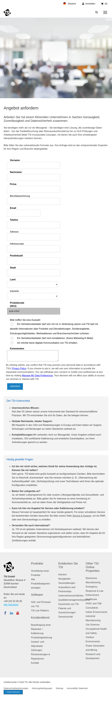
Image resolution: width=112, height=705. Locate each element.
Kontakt (35, 663)
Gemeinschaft (65, 616)
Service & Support (81, 515)
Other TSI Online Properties (93, 567)
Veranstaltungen (66, 583)
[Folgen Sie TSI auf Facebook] (5, 613)
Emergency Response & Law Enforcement (94, 590)
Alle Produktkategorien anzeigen (40, 583)
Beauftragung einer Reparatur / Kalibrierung (41, 629)
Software (37, 594)
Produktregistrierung (41, 637)
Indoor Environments (96, 612)
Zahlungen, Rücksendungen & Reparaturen (40, 654)
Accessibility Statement (77, 688)
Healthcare (91, 599)
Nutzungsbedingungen (42, 688)
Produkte (37, 563)
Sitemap (59, 688)
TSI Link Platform (40, 610)
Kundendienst (40, 617)
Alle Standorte (11, 604)
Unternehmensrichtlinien (71, 595)
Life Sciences (93, 624)
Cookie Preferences (14, 692)
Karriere (62, 574)
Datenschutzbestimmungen (16, 688)
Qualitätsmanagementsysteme (74, 600)
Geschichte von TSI (68, 604)
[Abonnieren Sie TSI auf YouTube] (17, 613)
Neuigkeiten (64, 579)
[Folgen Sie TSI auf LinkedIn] (11, 613)
